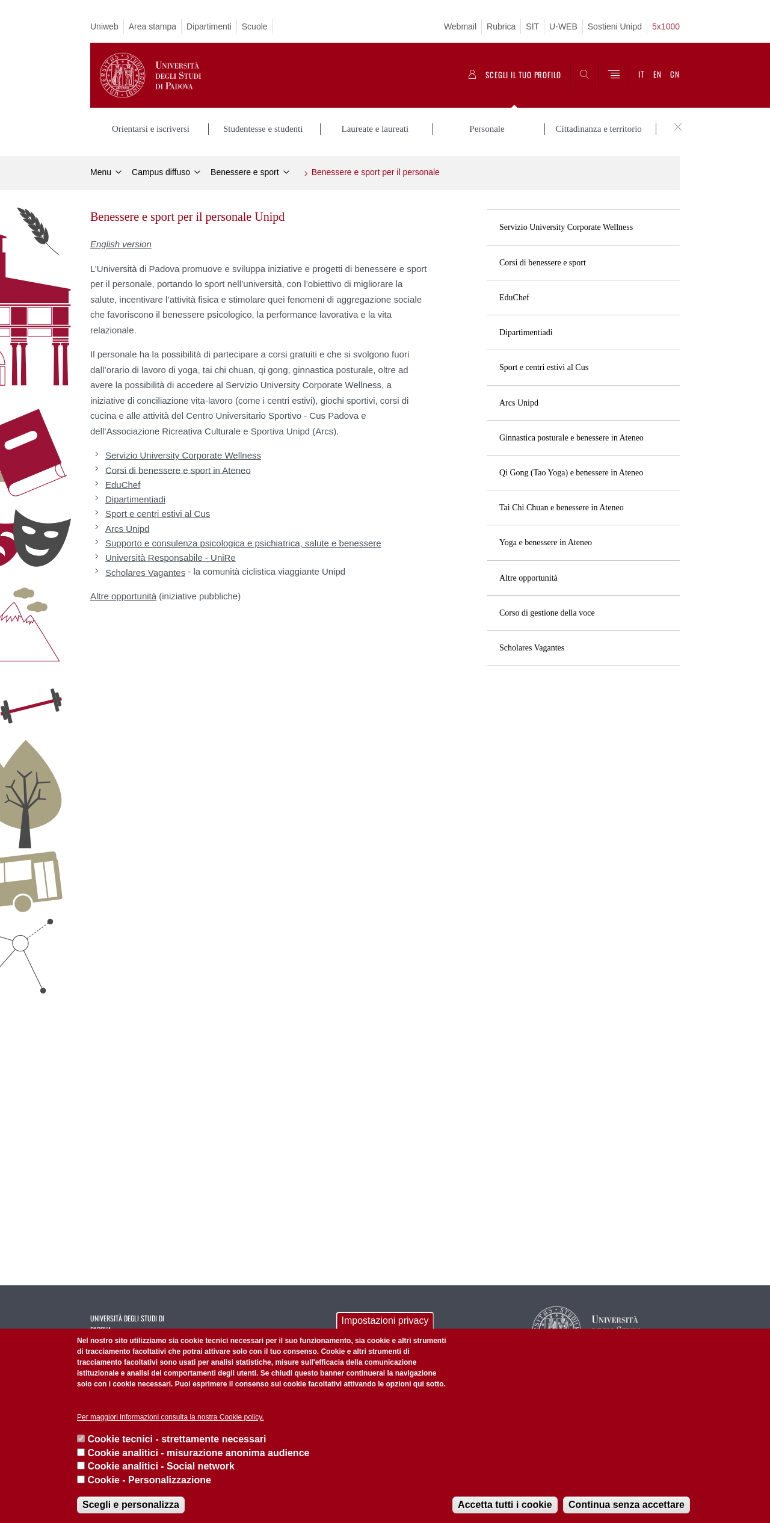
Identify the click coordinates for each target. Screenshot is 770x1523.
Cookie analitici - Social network (161, 1466)
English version (121, 244)
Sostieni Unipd (615, 26)
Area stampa (152, 26)
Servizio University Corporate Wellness (566, 227)
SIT (532, 26)
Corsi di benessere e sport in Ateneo (178, 470)
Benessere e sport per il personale (376, 172)
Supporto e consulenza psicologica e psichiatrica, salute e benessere (243, 543)
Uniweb (104, 26)
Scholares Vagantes (531, 647)
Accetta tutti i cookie (505, 1505)
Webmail (460, 26)
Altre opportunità (528, 577)
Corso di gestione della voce (547, 612)
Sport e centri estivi (157, 513)
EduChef (514, 297)
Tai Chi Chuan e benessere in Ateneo (561, 507)
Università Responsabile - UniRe (170, 557)
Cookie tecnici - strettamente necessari (176, 1439)
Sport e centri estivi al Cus (543, 367)
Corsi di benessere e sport (542, 262)
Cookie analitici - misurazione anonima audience (198, 1453)
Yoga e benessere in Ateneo (545, 542)
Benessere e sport (245, 172)
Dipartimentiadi (526, 332)
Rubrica (501, 26)
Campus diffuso (161, 172)
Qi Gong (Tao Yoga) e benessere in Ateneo (571, 472)
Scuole (255, 26)
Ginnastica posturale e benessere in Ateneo (571, 437)
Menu (100, 172)
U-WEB (563, 26)
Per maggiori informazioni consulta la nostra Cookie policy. (170, 1417)
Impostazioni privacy (385, 1320)
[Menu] (614, 75)
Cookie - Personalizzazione (149, 1480)
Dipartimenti (209, 26)
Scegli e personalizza (130, 1505)
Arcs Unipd (518, 402)
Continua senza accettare (626, 1505)
